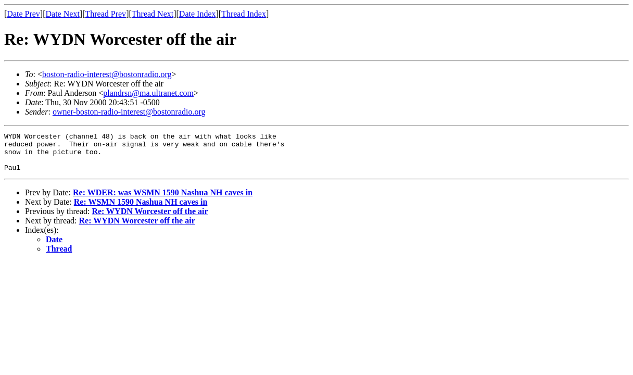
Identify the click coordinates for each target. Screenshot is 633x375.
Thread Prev (105, 13)
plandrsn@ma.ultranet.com (148, 93)
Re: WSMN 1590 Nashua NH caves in (141, 209)
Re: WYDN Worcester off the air (150, 219)
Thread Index (243, 13)
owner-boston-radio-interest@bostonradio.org (129, 111)
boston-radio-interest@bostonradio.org (107, 74)
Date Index (197, 13)
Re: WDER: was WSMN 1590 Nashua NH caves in (162, 200)
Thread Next (152, 13)
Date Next (63, 13)
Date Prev (23, 13)
